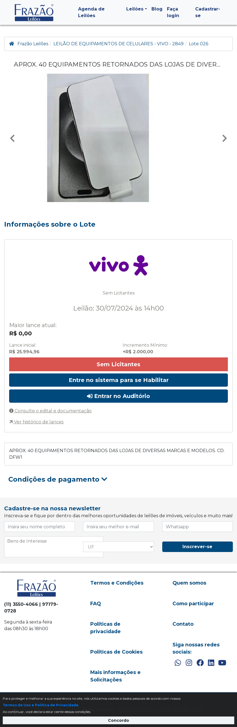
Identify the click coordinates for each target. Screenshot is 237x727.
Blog (157, 9)
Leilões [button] (134, 9)
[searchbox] (53, 541)
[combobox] (53, 546)
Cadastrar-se (207, 12)
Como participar (193, 603)
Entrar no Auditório (118, 396)
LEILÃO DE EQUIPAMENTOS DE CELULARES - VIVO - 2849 (118, 43)
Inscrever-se (197, 546)
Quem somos (189, 583)
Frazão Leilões (32, 43)
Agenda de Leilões (91, 12)
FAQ (95, 603)
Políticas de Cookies (116, 652)
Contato (183, 624)
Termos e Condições (116, 583)
